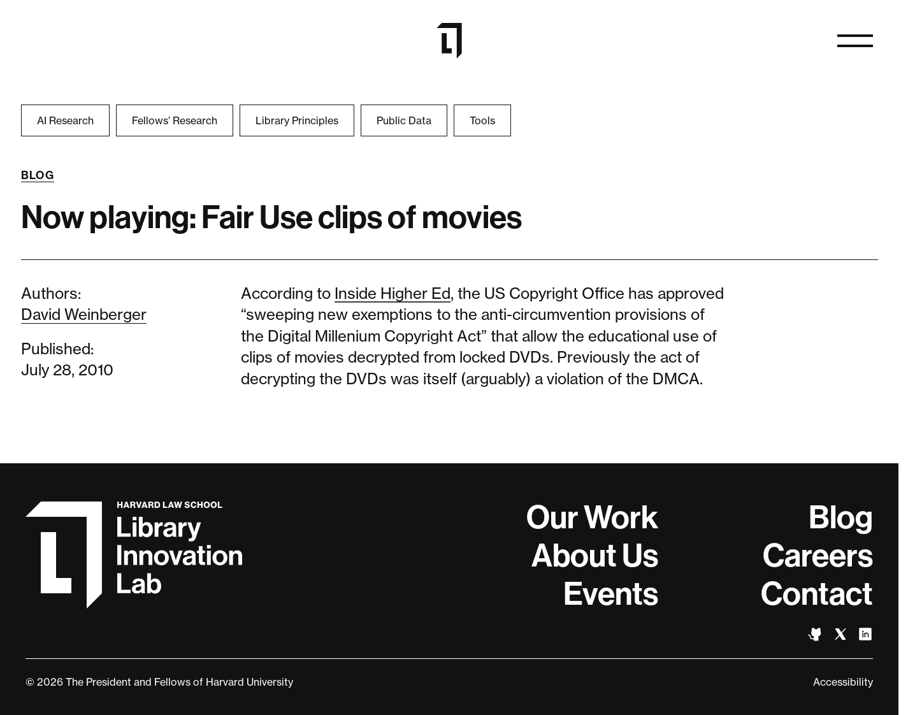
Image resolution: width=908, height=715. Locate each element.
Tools (482, 120)
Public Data (404, 120)
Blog (38, 175)
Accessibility (843, 681)
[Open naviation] (855, 41)
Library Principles (297, 120)
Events (610, 594)
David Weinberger (84, 314)
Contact (817, 594)
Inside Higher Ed (392, 293)
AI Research (65, 120)
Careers (818, 556)
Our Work (592, 517)
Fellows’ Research (174, 120)
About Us (594, 556)
